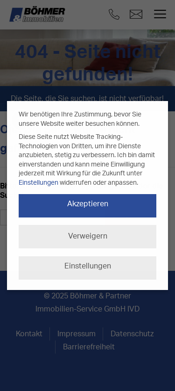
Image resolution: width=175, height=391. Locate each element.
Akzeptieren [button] (87, 204)
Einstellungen (38, 183)
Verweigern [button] (87, 236)
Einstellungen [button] (87, 266)
